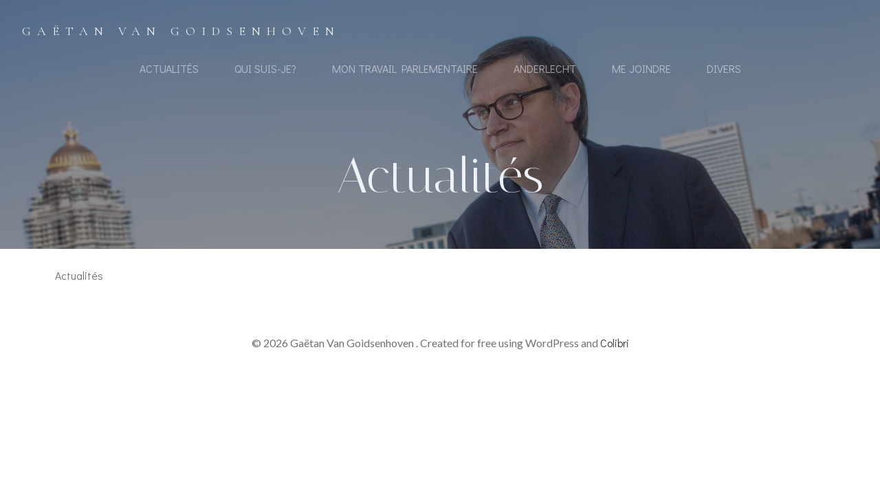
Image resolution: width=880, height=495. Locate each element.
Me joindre (641, 68)
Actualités (169, 68)
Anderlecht (545, 68)
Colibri (614, 343)
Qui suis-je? (265, 68)
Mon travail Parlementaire (405, 68)
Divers (724, 68)
